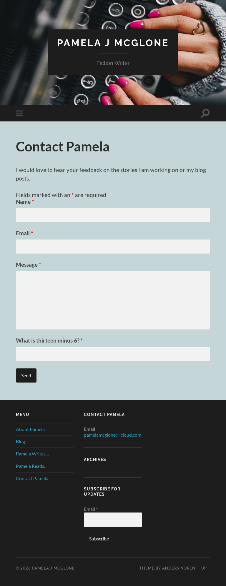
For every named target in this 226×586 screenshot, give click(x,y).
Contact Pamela (32, 478)
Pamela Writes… (32, 453)
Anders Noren (178, 568)
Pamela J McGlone (113, 42)
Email (24, 233)
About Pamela (30, 429)
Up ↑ (205, 568)
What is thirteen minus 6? (49, 340)
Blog (20, 441)
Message (28, 264)
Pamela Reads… (32, 466)
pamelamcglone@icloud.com (112, 435)
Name (25, 201)
